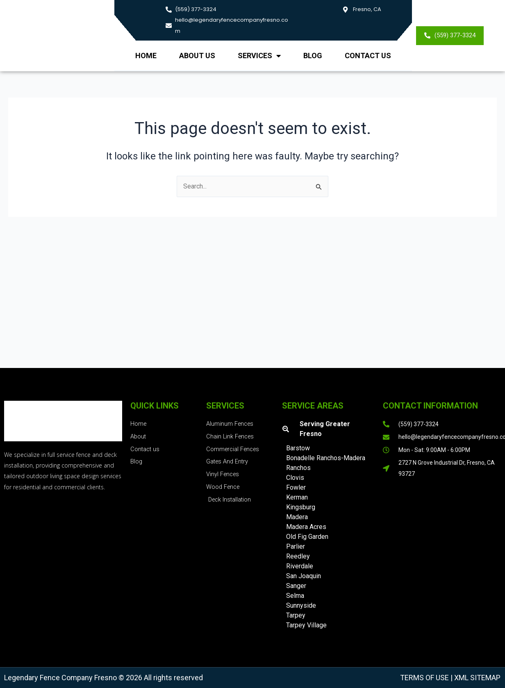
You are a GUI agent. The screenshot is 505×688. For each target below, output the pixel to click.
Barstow (298, 448)
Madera (297, 517)
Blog (312, 55)
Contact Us (368, 55)
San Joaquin (303, 576)
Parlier (295, 546)
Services (259, 56)
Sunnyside (301, 605)
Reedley (298, 556)
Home (146, 55)
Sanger (296, 586)
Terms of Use (424, 677)
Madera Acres (306, 527)
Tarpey (295, 615)
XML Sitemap (476, 677)
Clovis (295, 477)
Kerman (297, 497)
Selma (295, 595)
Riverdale (299, 566)
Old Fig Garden (307, 536)
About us (197, 55)
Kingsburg (300, 507)
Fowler (296, 487)
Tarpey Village (306, 625)
